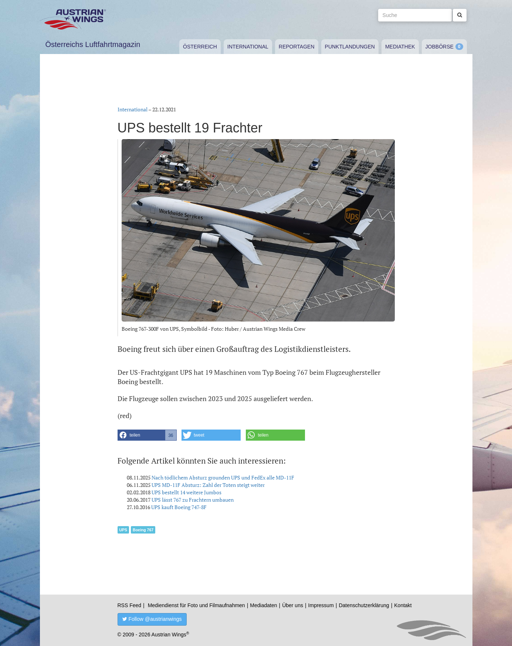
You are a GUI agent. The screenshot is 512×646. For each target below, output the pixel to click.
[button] (147, 435)
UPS (123, 530)
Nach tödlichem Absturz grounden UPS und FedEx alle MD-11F (223, 477)
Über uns (292, 605)
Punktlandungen (350, 47)
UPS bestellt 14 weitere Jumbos (186, 492)
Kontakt (402, 605)
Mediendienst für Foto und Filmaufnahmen (196, 605)
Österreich (200, 47)
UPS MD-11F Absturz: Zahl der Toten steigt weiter (208, 484)
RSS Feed (130, 605)
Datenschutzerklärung (364, 605)
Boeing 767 (143, 530)
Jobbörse (439, 47)
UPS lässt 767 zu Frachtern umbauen (193, 499)
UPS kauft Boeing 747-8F (179, 507)
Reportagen (297, 47)
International (247, 47)
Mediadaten (263, 605)
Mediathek (400, 47)
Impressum (321, 605)
